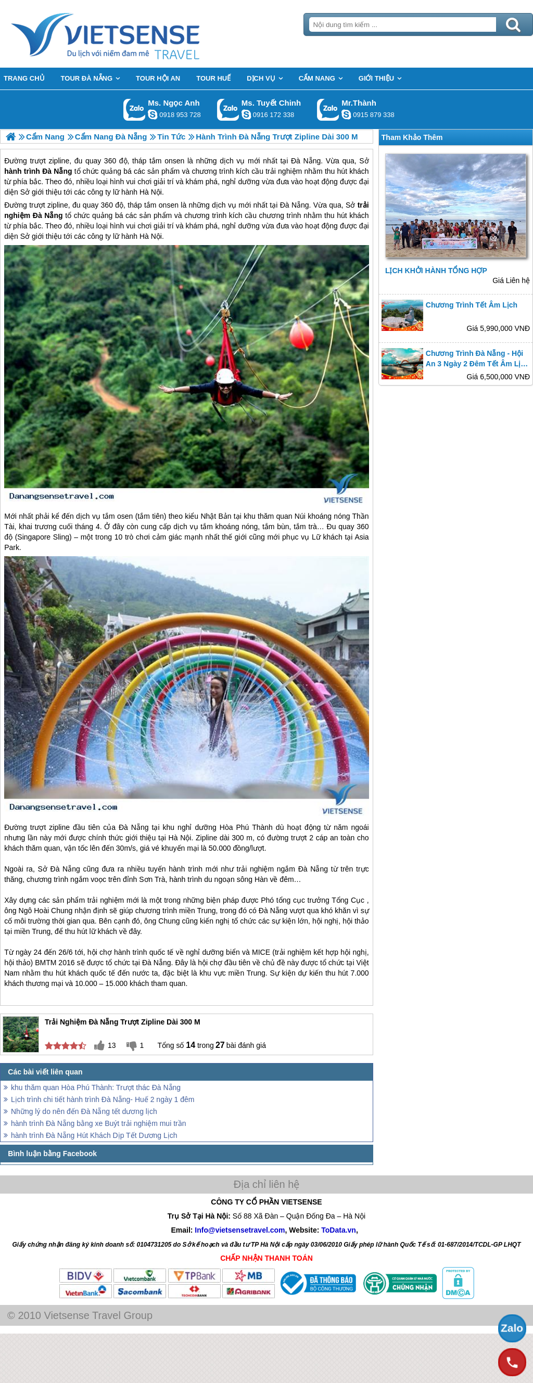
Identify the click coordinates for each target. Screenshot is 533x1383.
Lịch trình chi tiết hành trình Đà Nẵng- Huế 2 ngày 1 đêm (103, 1099)
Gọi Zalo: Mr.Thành (328, 109)
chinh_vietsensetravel (246, 114)
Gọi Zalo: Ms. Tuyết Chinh (228, 109)
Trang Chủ (131, 34)
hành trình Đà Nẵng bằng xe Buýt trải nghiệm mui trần (98, 1123)
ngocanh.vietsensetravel (152, 114)
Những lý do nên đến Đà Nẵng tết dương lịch (84, 1111)
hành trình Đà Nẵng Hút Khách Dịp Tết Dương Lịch (94, 1135)
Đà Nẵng (294, 205)
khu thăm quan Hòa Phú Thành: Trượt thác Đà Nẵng (96, 1087)
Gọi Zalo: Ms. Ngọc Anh (134, 109)
